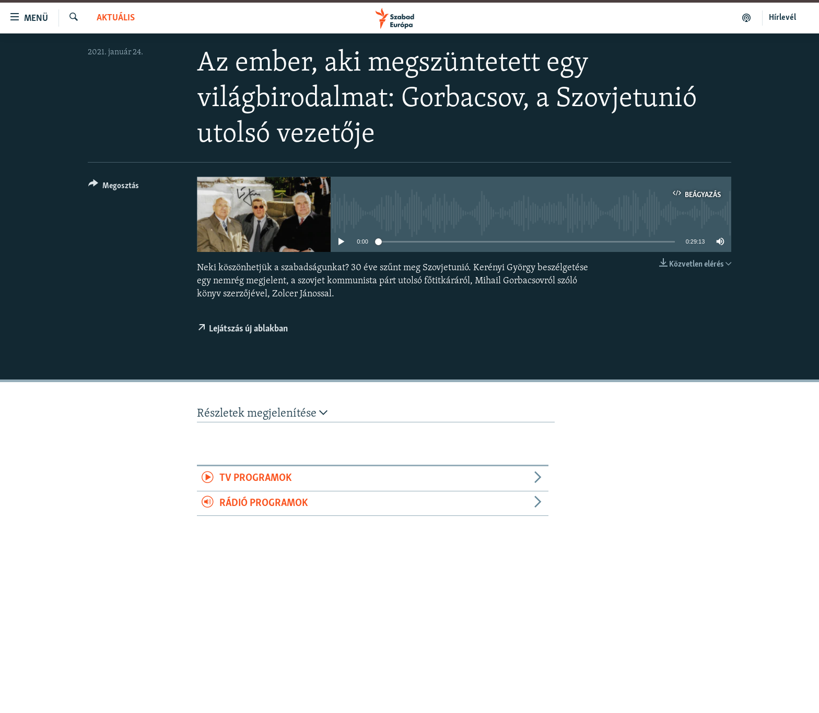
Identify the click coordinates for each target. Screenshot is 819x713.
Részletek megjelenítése (262, 413)
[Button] (113, 187)
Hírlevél (782, 18)
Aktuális (116, 18)
